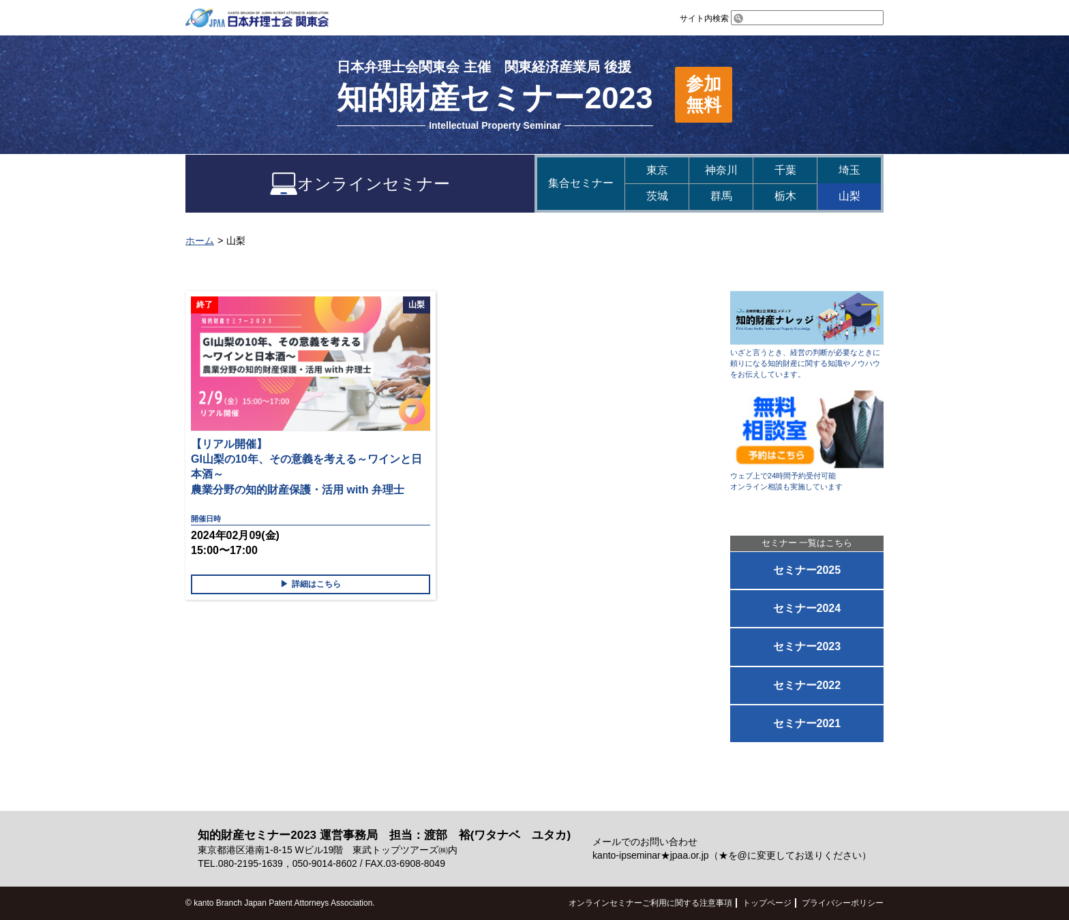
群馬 (721, 196)
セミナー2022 (807, 685)
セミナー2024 (807, 608)
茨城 (657, 196)
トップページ (767, 903)
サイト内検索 (782, 18)
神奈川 (721, 170)
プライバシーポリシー (843, 903)
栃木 (785, 196)
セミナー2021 (807, 723)
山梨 (849, 196)
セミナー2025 (807, 570)
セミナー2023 (807, 646)
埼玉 (849, 170)
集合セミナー (581, 183)
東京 (657, 170)
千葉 (785, 170)
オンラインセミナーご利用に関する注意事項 (650, 903)
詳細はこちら (316, 584)
